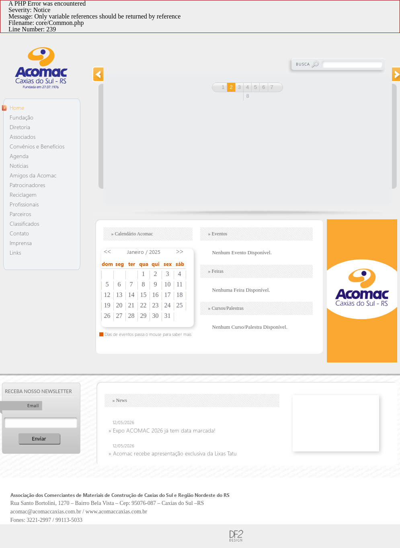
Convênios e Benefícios (37, 146)
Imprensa (21, 243)
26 (107, 316)
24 (167, 305)
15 (143, 295)
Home (17, 107)
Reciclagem (23, 194)
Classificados (24, 223)
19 (107, 305)
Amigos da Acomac (33, 175)
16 (155, 295)
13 (119, 295)
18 (179, 295)
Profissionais (24, 204)
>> (179, 251)
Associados (22, 136)
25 (179, 305)
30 (155, 316)
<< (107, 251)
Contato (19, 233)
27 (119, 316)
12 (107, 295)
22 (143, 305)
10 (167, 284)
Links (15, 252)
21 (131, 305)
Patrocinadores (27, 185)
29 (143, 316)
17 (167, 295)
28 (131, 316)
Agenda (19, 156)
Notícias (19, 165)
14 (131, 295)
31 (167, 316)
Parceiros (20, 214)
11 (179, 284)
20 (119, 305)
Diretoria (20, 127)
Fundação (21, 117)
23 (155, 305)
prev (97, 74)
